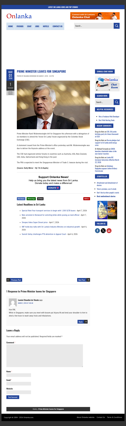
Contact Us (101, 417)
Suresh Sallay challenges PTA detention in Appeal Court (44, 234)
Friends (20, 26)
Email (9, 380)
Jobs (37, 26)
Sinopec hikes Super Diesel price (35, 222)
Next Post (81, 280)
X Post (40, 199)
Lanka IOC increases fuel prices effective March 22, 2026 (107, 160)
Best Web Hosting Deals (107, 120)
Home (10, 26)
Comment (10, 88)
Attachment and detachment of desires (107, 183)
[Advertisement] (63, 50)
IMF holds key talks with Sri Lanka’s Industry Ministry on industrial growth (51, 227)
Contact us (57, 26)
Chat (29, 26)
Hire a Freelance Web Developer (109, 116)
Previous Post (16, 280)
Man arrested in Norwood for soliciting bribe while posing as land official (50, 215)
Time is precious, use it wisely (106, 188)
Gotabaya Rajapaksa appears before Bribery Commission (106, 168)
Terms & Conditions (114, 417)
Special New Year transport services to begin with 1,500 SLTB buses (48, 211)
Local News (10, 93)
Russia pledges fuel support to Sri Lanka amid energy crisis (107, 142)
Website (9, 388)
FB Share (21, 199)
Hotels (46, 26)
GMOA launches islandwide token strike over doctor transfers (106, 151)
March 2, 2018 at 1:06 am (25, 303)
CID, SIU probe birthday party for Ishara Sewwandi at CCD (106, 134)
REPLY (86, 199)
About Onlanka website (85, 417)
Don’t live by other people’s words (108, 192)
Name (9, 371)
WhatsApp (31, 199)
